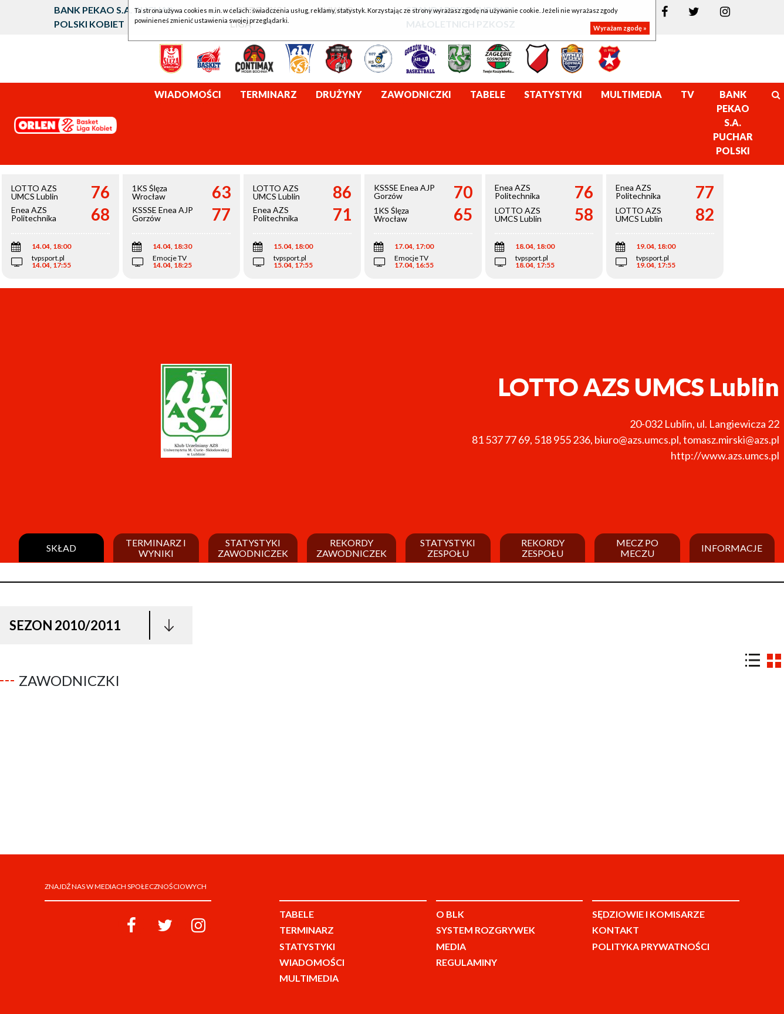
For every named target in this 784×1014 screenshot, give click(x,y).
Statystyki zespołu (447, 548)
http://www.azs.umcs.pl (725, 455)
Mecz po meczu (637, 548)
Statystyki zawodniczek (253, 548)
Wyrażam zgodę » (620, 28)
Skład (61, 548)
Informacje (731, 548)
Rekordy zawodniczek (351, 548)
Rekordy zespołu (543, 548)
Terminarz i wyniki (156, 548)
